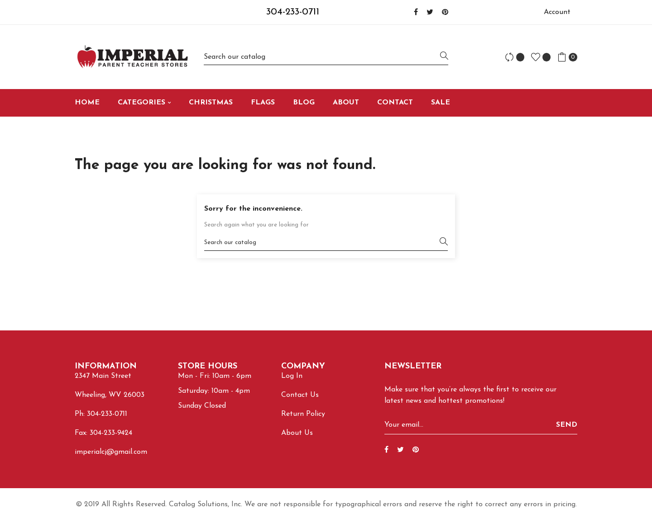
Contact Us (300, 395)
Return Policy (303, 414)
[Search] (326, 57)
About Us (297, 433)
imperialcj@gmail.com (111, 452)
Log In (291, 376)
